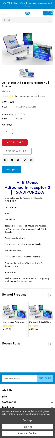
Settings (27, 420)
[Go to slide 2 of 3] (50, 344)
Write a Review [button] (38, 96)
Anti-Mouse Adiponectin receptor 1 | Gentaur (25, 321)
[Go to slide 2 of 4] (50, 295)
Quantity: (7, 124)
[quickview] (10, 334)
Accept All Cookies (28, 433)
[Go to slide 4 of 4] (45, 295)
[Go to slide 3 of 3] (45, 344)
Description (11, 169)
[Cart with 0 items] (50, 13)
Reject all (27, 426)
